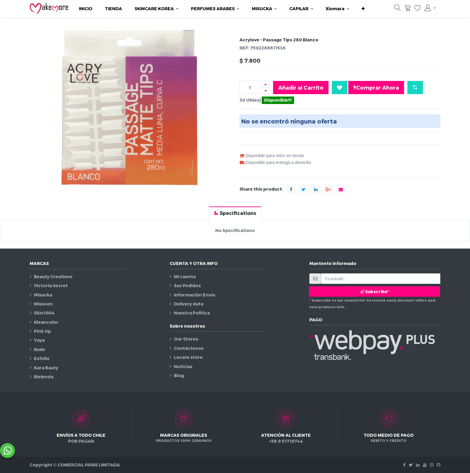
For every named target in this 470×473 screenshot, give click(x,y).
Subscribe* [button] (374, 291)
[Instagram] (431, 464)
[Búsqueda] (397, 9)
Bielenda (43, 376)
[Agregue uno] (265, 84)
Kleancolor (46, 322)
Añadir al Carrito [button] (300, 87)
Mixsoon (43, 303)
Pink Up (42, 331)
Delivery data (188, 303)
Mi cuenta (185, 276)
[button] (363, 8)
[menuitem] (85, 8)
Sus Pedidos (187, 285)
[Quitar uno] (265, 91)
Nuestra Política (192, 312)
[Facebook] (404, 464)
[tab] (235, 213)
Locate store (188, 357)
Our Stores (186, 338)
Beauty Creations (53, 276)
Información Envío (194, 294)
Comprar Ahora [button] (376, 87)
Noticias (183, 366)
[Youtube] (425, 464)
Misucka (43, 294)
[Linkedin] (418, 464)
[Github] (438, 464)
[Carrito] (407, 9)
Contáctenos (189, 348)
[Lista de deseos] (417, 9)
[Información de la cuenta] (430, 7)
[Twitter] (411, 464)
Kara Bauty (46, 367)
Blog (179, 375)
